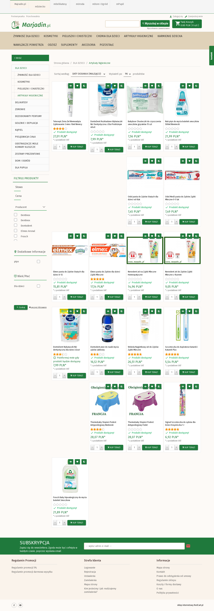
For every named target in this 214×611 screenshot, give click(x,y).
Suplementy (69, 44)
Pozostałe (107, 44)
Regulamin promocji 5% (24, 567)
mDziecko (40, 6)
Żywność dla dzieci (26, 36)
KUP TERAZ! (76, 147)
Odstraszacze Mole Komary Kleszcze (26, 145)
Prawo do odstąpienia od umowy (173, 576)
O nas (159, 588)
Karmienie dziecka (169, 36)
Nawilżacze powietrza (28, 44)
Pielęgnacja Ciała (25, 136)
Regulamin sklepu (166, 580)
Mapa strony (90, 584)
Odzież (52, 44)
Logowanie (89, 567)
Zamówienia (90, 580)
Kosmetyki (51, 36)
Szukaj (21, 307)
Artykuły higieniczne (138, 36)
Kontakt (160, 571)
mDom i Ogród (100, 4)
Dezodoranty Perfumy (28, 116)
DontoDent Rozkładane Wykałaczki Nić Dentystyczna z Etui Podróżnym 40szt (106, 124)
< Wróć (18, 58)
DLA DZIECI (21, 68)
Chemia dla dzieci (108, 36)
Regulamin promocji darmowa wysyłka (32, 571)
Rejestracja (90, 571)
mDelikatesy (60, 4)
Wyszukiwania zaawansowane (158, 28)
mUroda (80, 4)
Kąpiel (19, 129)
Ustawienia (89, 576)
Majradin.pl (20, 4)
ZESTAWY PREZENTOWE (27, 153)
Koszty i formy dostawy (168, 584)
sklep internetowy (185, 605)
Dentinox (25, 215)
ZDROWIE (20, 109)
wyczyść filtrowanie (38, 307)
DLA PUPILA (21, 167)
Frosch (24, 236)
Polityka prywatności (167, 592)
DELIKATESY (21, 102)
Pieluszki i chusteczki (77, 36)
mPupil (120, 4)
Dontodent (26, 225)
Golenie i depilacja (26, 123)
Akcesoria (88, 44)
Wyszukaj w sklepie (155, 23)
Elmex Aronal (28, 231)
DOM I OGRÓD (22, 160)
